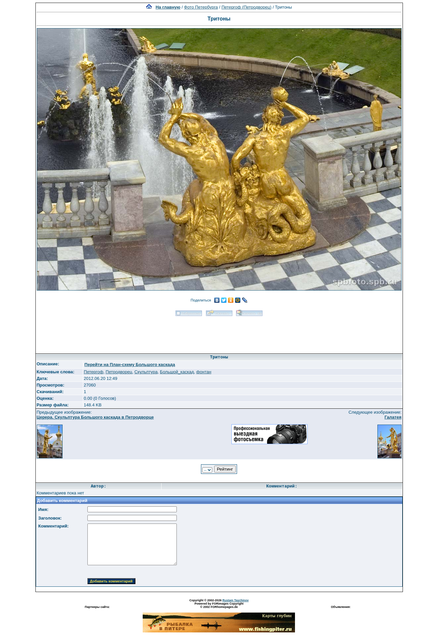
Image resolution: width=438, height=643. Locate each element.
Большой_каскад (177, 371)
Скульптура (146, 371)
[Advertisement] (219, 332)
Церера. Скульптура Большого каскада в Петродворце (95, 417)
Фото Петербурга (201, 7)
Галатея (392, 417)
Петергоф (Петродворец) (246, 7)
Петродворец (119, 371)
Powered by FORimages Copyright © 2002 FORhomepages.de (218, 605)
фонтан (203, 371)
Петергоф (93, 371)
